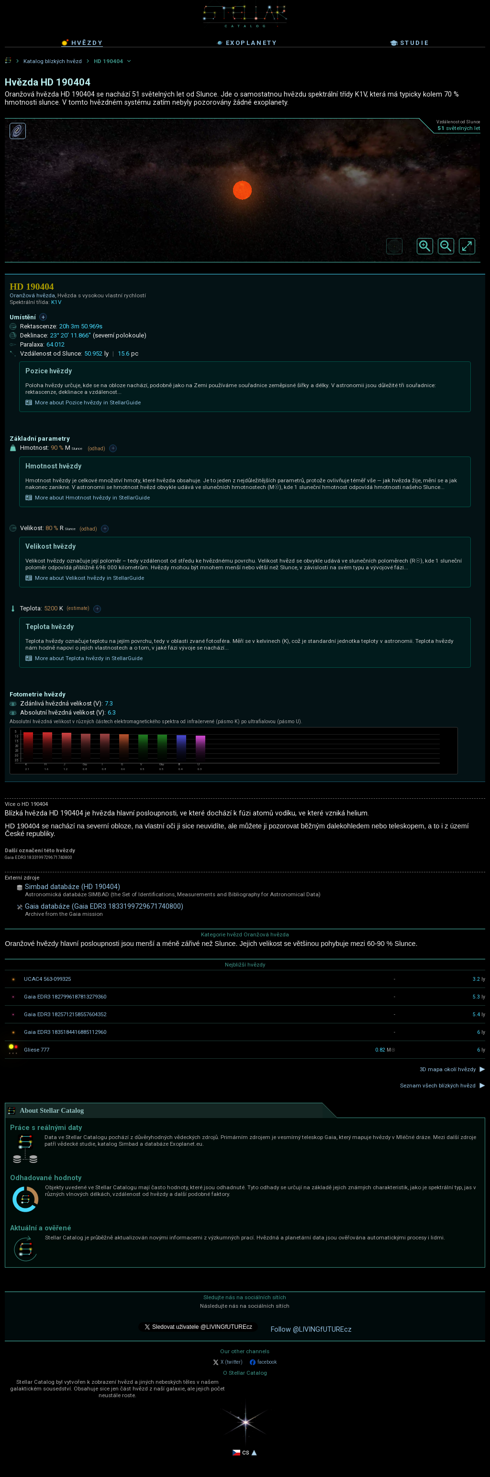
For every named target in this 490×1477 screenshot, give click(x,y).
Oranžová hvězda (32, 295)
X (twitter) (228, 1362)
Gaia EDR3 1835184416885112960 (65, 1032)
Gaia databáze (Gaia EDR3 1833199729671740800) (104, 906)
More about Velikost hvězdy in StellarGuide (84, 578)
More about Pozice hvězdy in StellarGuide (83, 402)
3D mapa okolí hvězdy (448, 1069)
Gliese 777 (36, 1049)
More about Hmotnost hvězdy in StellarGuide (87, 497)
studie (409, 43)
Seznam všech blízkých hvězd (438, 1085)
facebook (263, 1362)
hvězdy (82, 42)
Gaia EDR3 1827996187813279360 (65, 996)
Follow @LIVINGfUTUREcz (311, 1329)
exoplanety (247, 43)
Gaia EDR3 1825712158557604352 (65, 1014)
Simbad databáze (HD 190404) (72, 887)
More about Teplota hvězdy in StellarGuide (84, 658)
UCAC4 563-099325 (47, 979)
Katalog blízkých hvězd (52, 61)
